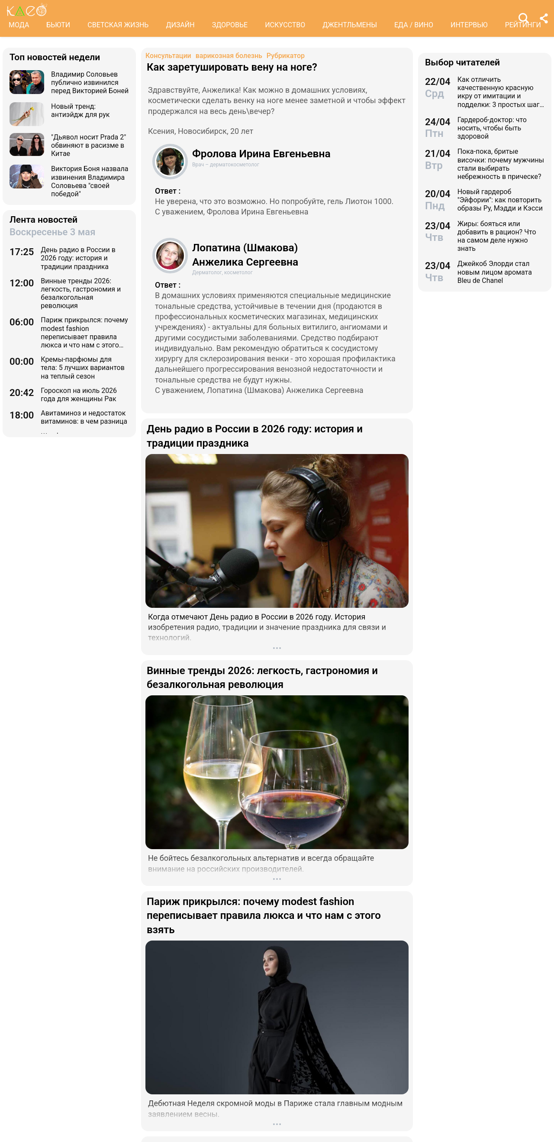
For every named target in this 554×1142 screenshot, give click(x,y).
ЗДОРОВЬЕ (230, 25)
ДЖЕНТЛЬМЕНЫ (349, 25)
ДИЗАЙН (180, 25)
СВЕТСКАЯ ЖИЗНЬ (117, 25)
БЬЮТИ (58, 25)
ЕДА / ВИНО (413, 25)
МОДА (19, 25)
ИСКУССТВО (285, 25)
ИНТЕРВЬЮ (469, 25)
